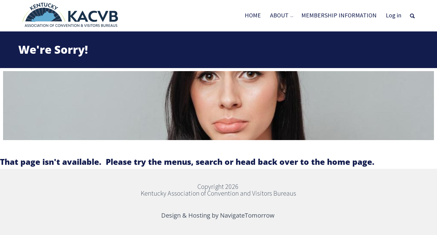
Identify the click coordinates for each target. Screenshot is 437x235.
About (279, 15)
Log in (393, 15)
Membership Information (339, 15)
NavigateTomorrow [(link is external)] (247, 215)
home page (349, 161)
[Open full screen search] (412, 16)
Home (253, 15)
